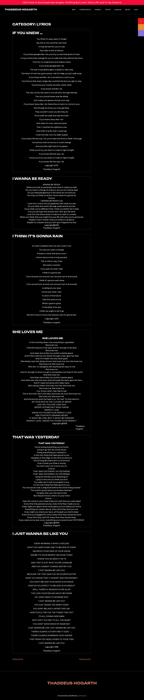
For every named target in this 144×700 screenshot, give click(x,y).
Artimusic (82, 696)
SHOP (107, 9)
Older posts (17, 659)
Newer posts (85, 659)
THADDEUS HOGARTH (20, 9)
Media (97, 9)
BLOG (127, 9)
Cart (136, 9)
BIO (73, 9)
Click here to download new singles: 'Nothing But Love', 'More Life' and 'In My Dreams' (72, 2)
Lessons (117, 9)
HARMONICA (85, 9)
